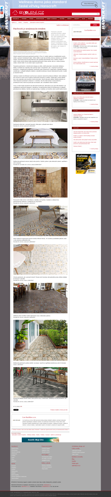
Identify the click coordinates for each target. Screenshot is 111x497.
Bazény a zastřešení (46, 465)
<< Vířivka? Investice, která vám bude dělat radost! (23, 429)
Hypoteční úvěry (45, 450)
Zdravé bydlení (15, 478)
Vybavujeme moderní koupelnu (19, 434)
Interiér (20, 22)
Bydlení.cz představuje (56, 434)
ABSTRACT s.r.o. (26, 486)
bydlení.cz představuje (63, 25)
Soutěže (74, 461)
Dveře (13, 457)
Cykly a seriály (76, 448)
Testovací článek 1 (77, 146)
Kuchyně (48, 434)
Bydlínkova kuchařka (77, 456)
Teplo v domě (75, 454)
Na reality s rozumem (47, 458)
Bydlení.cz (14, 22)
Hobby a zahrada (46, 463)
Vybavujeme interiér (76, 450)
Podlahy (42, 434)
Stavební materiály (16, 452)
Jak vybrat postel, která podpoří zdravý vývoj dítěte (85, 139)
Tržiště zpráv (75, 463)
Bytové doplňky (15, 474)
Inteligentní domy (46, 460)
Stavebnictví (14, 446)
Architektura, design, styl (78, 446)
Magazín (76, 128)
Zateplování (14, 453)
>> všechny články (94, 66)
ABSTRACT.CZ (76, 465)
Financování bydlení (47, 446)
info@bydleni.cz (47, 484)
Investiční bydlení (46, 448)
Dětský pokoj (15, 471)
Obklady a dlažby (31, 434)
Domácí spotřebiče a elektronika (19, 476)
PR (21, 406)
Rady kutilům (45, 468)
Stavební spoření (46, 452)
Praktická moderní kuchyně (78, 452)
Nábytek (14, 473)
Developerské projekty (47, 456)
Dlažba (37, 434)
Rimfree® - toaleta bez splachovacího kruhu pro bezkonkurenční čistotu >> (52, 429)
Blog (73, 459)
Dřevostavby (14, 450)
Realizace (14, 461)
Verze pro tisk (63, 409)
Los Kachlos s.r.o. (29, 417)
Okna (13, 459)
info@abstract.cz (46, 486)
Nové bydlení (45, 454)
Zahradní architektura (47, 467)
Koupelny (26, 22)
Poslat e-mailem (55, 409)
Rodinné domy (15, 448)
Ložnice (13, 469)
